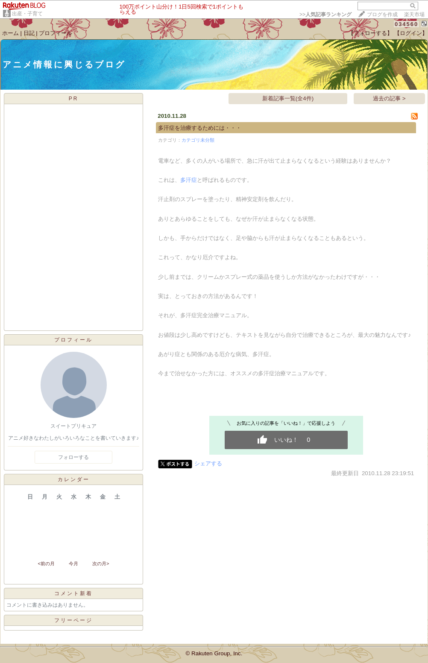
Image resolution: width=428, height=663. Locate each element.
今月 (73, 563)
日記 (29, 33)
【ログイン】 (411, 33)
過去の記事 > (389, 98)
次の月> (100, 563)
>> (325, 15)
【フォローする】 (370, 33)
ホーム (10, 33)
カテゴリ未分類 (198, 140)
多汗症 (188, 180)
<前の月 (46, 563)
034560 (406, 24)
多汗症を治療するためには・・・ (199, 128)
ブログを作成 (382, 15)
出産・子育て (27, 14)
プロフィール (55, 33)
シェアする (208, 463)
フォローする (73, 457)
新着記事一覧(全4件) (288, 98)
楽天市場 (414, 15)
